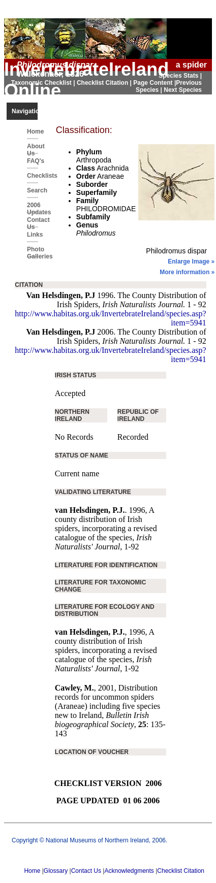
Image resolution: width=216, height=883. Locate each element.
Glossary (56, 870)
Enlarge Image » (191, 261)
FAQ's (32, 161)
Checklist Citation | (105, 82)
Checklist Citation (180, 870)
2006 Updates (32, 207)
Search (32, 190)
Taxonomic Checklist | (44, 82)
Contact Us (32, 221)
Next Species (183, 89)
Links (32, 234)
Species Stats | (180, 75)
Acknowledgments (128, 870)
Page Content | (154, 82)
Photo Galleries (32, 251)
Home (32, 131)
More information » (187, 272)
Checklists (32, 175)
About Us (32, 148)
